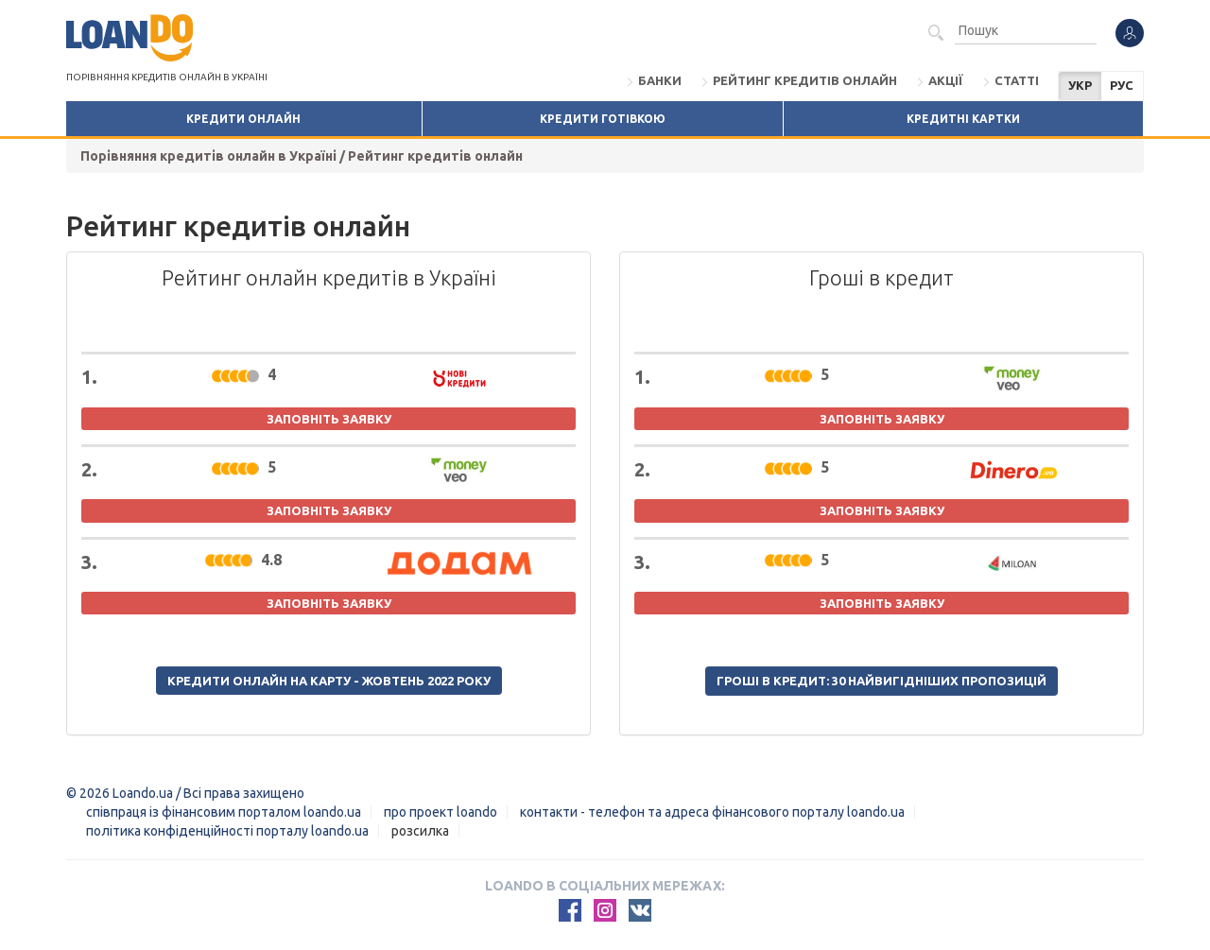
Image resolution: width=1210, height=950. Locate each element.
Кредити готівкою (603, 118)
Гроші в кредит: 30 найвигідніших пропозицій (881, 680)
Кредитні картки (963, 118)
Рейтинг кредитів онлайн (805, 80)
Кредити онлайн (243, 118)
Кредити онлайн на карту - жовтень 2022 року (329, 680)
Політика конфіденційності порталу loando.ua (227, 830)
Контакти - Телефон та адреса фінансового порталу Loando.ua (712, 812)
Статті (1016, 80)
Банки (660, 80)
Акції (945, 80)
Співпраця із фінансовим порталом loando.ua (223, 812)
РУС (1121, 85)
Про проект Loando (440, 812)
